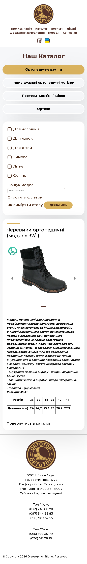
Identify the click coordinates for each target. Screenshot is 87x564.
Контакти (70, 32)
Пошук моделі (36, 188)
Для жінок (23, 138)
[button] (12, 278)
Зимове (20, 157)
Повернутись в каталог (29, 423)
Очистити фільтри (25, 197)
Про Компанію (21, 28)
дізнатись (58, 205)
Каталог (41, 28)
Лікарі (71, 28)
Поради (54, 32)
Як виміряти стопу (40, 205)
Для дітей (22, 148)
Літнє (18, 166)
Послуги (57, 28)
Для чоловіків (26, 129)
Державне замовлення (27, 32)
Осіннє (19, 175)
